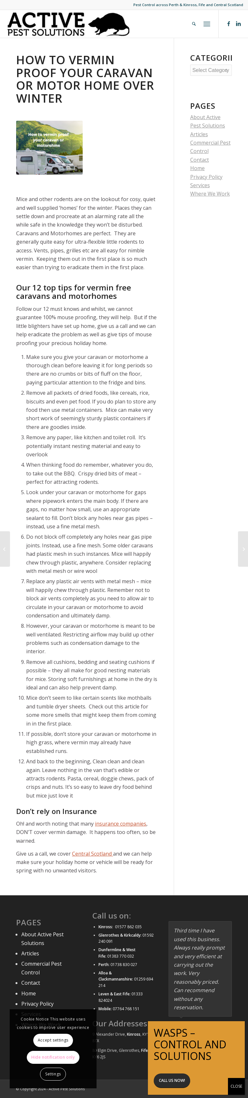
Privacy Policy (37, 1003)
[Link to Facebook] (228, 23)
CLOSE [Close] (236, 220)
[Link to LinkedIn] (238, 23)
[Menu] (206, 23)
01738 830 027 (123, 964)
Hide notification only (53, 1057)
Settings (53, 1074)
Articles (199, 134)
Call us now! (172, 215)
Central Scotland (92, 853)
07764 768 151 (126, 1009)
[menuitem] (194, 24)
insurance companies (120, 823)
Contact (30, 982)
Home (28, 993)
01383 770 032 (120, 956)
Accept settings (53, 1040)
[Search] (194, 24)
